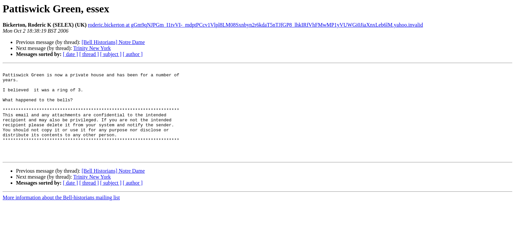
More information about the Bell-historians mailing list (61, 215)
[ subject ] (111, 54)
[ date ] (70, 54)
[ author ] (133, 54)
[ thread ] (89, 54)
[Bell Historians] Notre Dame (113, 42)
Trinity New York (92, 48)
